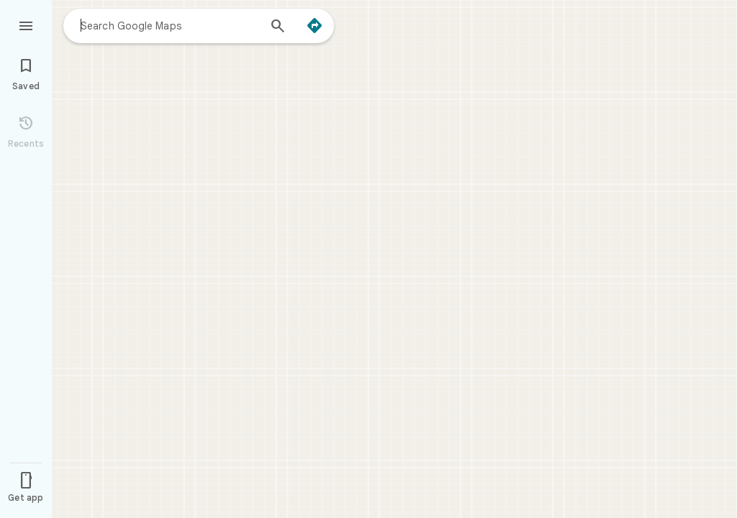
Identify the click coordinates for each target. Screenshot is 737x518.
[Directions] (314, 26)
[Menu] (26, 24)
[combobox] (169, 25)
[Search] (278, 27)
